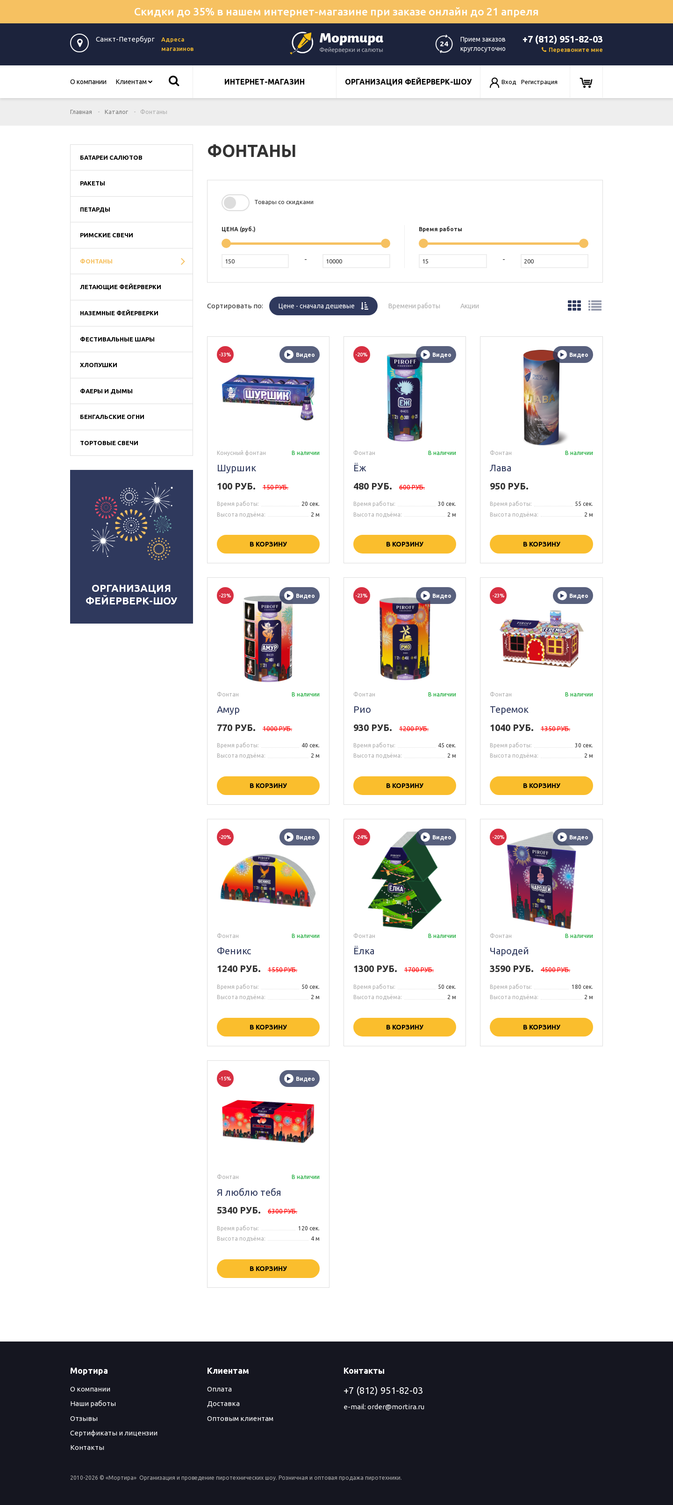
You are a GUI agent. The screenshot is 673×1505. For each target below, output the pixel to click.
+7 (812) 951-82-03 (563, 39)
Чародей (509, 950)
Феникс (234, 950)
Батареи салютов (111, 157)
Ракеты (92, 183)
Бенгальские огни (112, 416)
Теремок (509, 709)
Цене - (328, 303)
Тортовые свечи (109, 443)
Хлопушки (98, 365)
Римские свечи (106, 235)
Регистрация (539, 81)
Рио (362, 709)
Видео (299, 354)
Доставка (223, 1403)
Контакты (87, 1447)
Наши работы (93, 1403)
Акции (474, 303)
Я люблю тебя (249, 1192)
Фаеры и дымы (106, 391)
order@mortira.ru (395, 1407)
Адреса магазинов (177, 44)
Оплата (219, 1389)
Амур (228, 709)
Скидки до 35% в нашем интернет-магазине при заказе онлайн (336, 11)
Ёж (359, 467)
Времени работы (419, 303)
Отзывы (84, 1418)
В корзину (268, 544)
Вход (508, 81)
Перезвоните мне (572, 49)
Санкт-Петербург (125, 39)
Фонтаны (96, 261)
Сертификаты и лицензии (114, 1433)
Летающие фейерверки (120, 287)
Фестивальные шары (117, 339)
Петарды (95, 209)
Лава (500, 467)
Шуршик (236, 467)
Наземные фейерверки (119, 313)
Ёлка (363, 950)
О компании (88, 81)
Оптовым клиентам (240, 1418)
